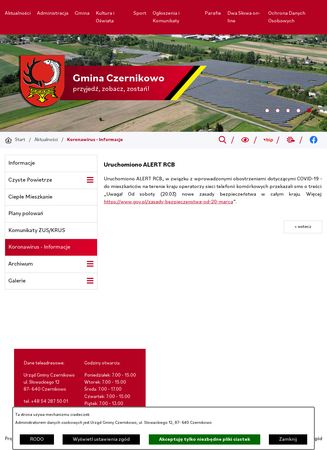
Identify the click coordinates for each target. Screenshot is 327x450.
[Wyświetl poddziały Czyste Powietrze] (90, 180)
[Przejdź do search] (222, 140)
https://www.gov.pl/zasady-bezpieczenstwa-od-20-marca (168, 202)
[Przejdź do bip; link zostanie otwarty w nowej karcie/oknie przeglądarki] (268, 140)
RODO (37, 439)
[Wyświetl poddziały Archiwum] (90, 264)
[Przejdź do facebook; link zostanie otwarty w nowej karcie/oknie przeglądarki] (313, 140)
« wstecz (303, 226)
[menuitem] (18, 13)
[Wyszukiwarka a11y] (245, 140)
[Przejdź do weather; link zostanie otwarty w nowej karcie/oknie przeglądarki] (290, 140)
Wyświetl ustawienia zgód (101, 439)
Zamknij (288, 439)
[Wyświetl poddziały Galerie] (90, 280)
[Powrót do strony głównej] (15, 140)
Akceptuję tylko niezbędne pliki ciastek (204, 439)
